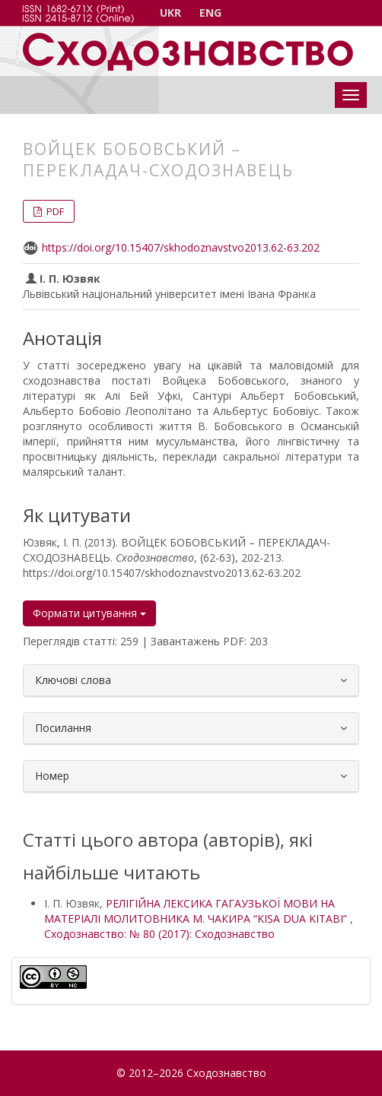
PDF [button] (54, 211)
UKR (170, 12)
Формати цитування (89, 613)
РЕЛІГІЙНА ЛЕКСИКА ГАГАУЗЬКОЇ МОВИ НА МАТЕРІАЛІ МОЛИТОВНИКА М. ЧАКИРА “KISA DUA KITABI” (197, 911)
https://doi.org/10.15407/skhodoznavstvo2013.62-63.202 (181, 247)
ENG (210, 12)
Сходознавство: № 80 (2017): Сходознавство (159, 934)
